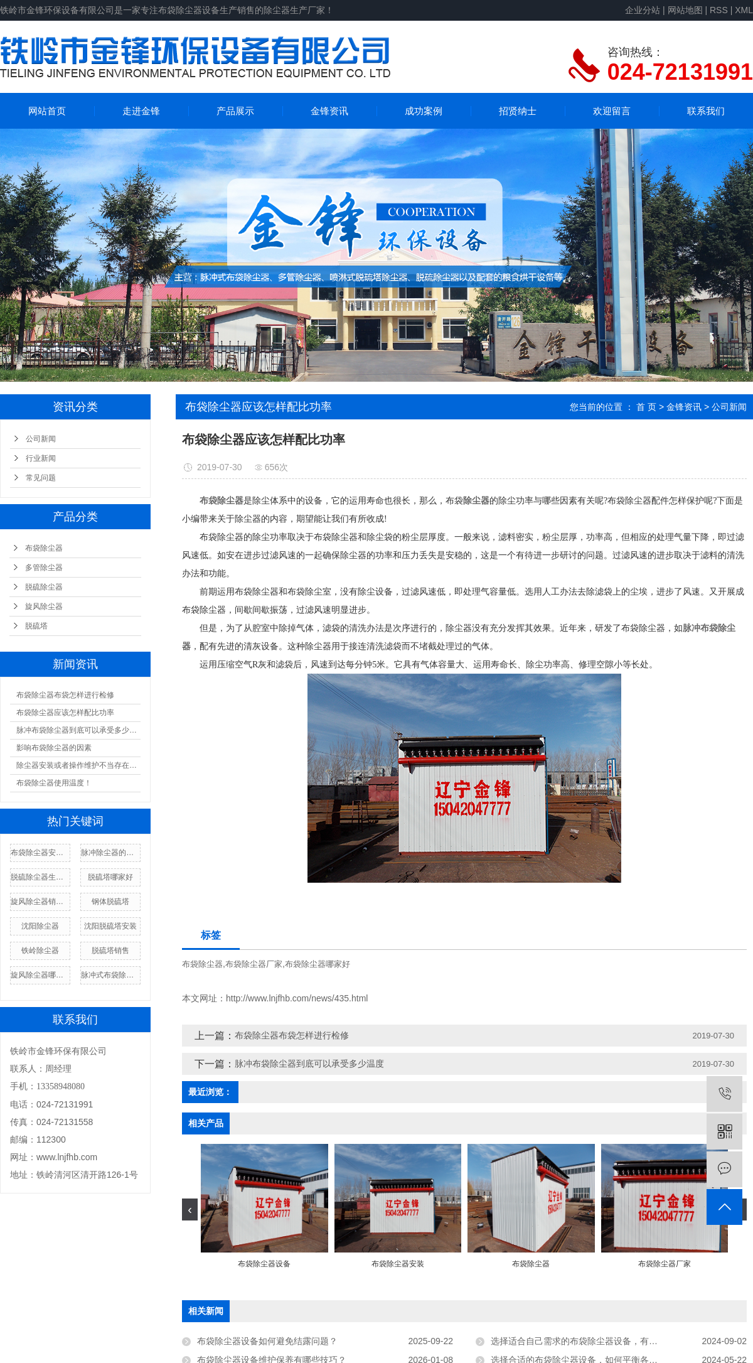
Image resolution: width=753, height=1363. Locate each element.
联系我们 (706, 110)
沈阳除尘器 (40, 926)
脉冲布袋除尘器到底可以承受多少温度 (78, 730)
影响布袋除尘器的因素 (54, 747)
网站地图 (685, 10)
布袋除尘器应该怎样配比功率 (65, 712)
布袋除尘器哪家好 (317, 964)
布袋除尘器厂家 (253, 964)
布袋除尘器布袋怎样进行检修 (65, 695)
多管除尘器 (44, 567)
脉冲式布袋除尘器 (110, 975)
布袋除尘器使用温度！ (54, 782)
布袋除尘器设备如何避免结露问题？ (267, 1341)
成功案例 (423, 110)
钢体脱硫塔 (110, 901)
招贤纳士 (518, 110)
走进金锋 (141, 110)
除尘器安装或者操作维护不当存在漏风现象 (78, 765)
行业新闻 (41, 458)
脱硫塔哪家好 (110, 877)
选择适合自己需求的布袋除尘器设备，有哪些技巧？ (592, 1341)
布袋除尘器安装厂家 (40, 852)
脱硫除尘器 (44, 587)
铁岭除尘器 (40, 950)
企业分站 (642, 10)
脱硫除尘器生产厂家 (40, 877)
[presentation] (190, 1209)
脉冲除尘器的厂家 (110, 852)
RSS (719, 10)
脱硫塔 (36, 626)
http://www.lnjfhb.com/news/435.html (297, 998)
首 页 (646, 407)
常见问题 (41, 477)
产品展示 (235, 110)
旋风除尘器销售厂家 (40, 901)
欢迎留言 (612, 110)
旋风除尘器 (44, 606)
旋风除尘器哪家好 (40, 975)
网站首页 (47, 110)
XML (744, 10)
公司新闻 (41, 438)
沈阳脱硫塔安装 (110, 926)
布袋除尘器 (44, 548)
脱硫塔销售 (110, 950)
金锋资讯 (329, 110)
